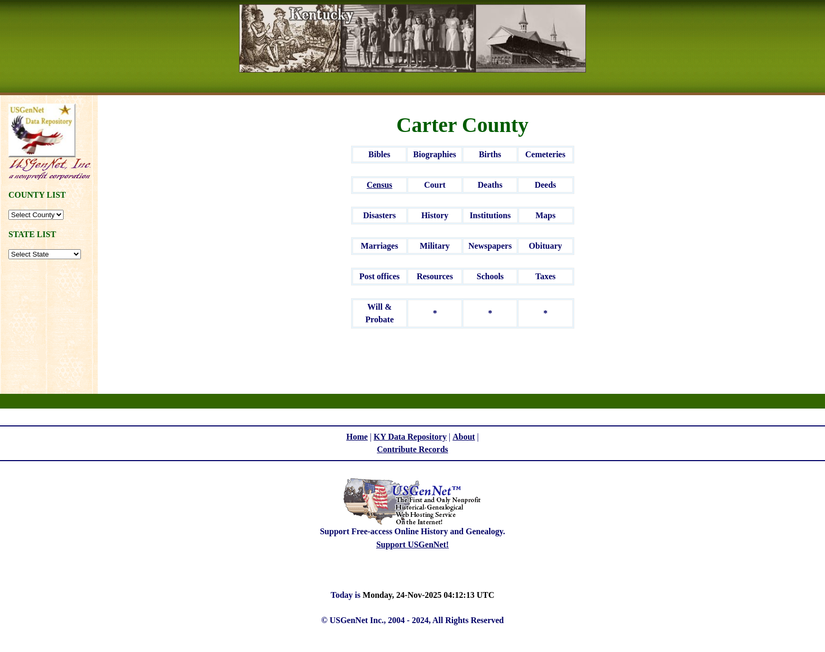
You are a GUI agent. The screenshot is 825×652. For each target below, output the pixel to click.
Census (380, 184)
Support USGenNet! (412, 544)
